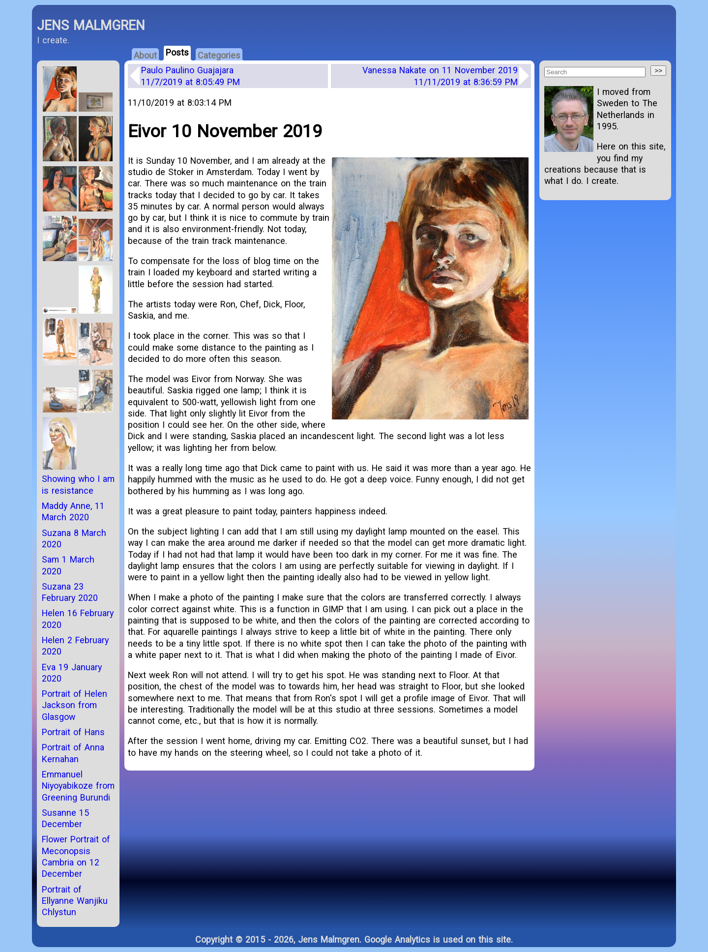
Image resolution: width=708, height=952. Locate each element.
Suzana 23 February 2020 (70, 592)
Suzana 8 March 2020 (74, 538)
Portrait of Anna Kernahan (73, 753)
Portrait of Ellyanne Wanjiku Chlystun (75, 901)
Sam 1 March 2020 (68, 565)
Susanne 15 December (65, 818)
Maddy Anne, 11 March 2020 (73, 511)
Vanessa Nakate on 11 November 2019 (440, 76)
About (145, 55)
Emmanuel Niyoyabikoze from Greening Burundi (78, 786)
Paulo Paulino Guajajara (190, 76)
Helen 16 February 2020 (78, 618)
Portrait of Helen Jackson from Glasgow (74, 705)
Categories (219, 55)
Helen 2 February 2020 (75, 645)
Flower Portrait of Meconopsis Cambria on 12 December (76, 856)
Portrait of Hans (73, 732)
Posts (177, 52)
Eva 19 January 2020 (72, 673)
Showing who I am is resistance (78, 484)
